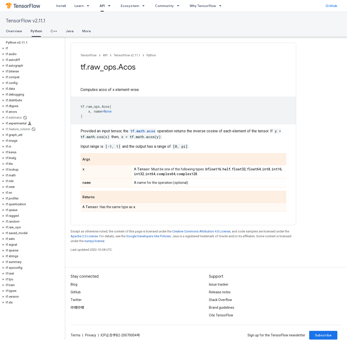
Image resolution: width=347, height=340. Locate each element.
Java (69, 31)
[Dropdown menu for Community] (179, 6)
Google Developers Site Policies (148, 236)
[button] (31, 48)
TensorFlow (88, 55)
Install (61, 6)
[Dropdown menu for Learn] (89, 6)
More (86, 31)
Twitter (76, 300)
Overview (14, 31)
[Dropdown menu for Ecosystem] (145, 6)
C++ (54, 31)
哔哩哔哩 (77, 307)
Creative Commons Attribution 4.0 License (201, 231)
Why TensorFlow (203, 6)
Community (164, 6)
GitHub (331, 6)
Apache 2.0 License (84, 236)
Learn (79, 6)
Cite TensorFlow (221, 315)
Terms (75, 335)
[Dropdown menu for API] (110, 6)
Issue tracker (218, 284)
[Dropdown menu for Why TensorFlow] (221, 6)
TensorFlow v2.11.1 (25, 21)
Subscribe (323, 335)
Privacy (90, 335)
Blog (74, 284)
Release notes (220, 292)
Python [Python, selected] (36, 31)
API (105, 55)
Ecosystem (130, 6)
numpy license (94, 241)
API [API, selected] (102, 6)
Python (151, 55)
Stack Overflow (220, 300)
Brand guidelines (221, 307)
